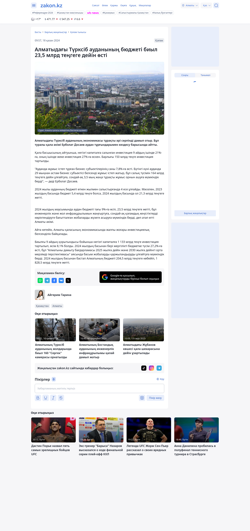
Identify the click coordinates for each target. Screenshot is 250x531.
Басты (38, 32)
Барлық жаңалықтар (56, 32)
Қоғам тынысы (78, 32)
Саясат (95, 5)
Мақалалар (145, 5)
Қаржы (114, 5)
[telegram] (47, 280)
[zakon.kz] (51, 5)
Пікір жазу (155, 398)
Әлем (105, 5)
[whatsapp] (40, 280)
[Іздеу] (216, 5)
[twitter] (68, 280)
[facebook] (54, 280)
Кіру (162, 378)
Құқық (132, 5)
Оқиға (123, 5)
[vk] (61, 280)
